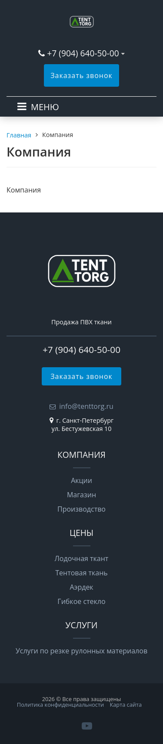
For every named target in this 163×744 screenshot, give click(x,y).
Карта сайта (126, 704)
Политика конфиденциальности (60, 704)
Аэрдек (81, 587)
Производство (81, 509)
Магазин (81, 494)
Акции (81, 480)
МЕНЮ (45, 107)
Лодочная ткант (82, 558)
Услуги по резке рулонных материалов (81, 650)
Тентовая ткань (81, 572)
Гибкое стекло (81, 601)
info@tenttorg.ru (86, 406)
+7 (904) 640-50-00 (83, 53)
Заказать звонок (81, 75)
